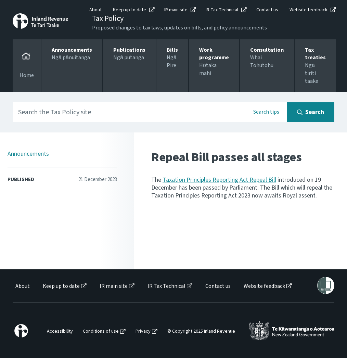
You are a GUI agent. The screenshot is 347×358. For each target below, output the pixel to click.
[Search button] (310, 112)
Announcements (28, 154)
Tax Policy (108, 18)
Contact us (267, 10)
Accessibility (60, 331)
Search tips (266, 112)
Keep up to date (129, 10)
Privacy (143, 331)
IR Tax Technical (222, 10)
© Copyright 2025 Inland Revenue (201, 331)
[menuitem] (22, 286)
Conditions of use (101, 331)
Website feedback (308, 10)
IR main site (176, 10)
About (95, 10)
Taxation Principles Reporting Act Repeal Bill (219, 180)
